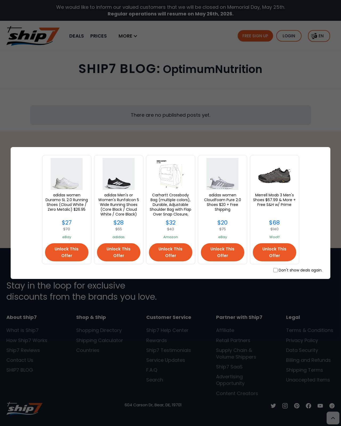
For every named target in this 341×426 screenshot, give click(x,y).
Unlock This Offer (67, 252)
